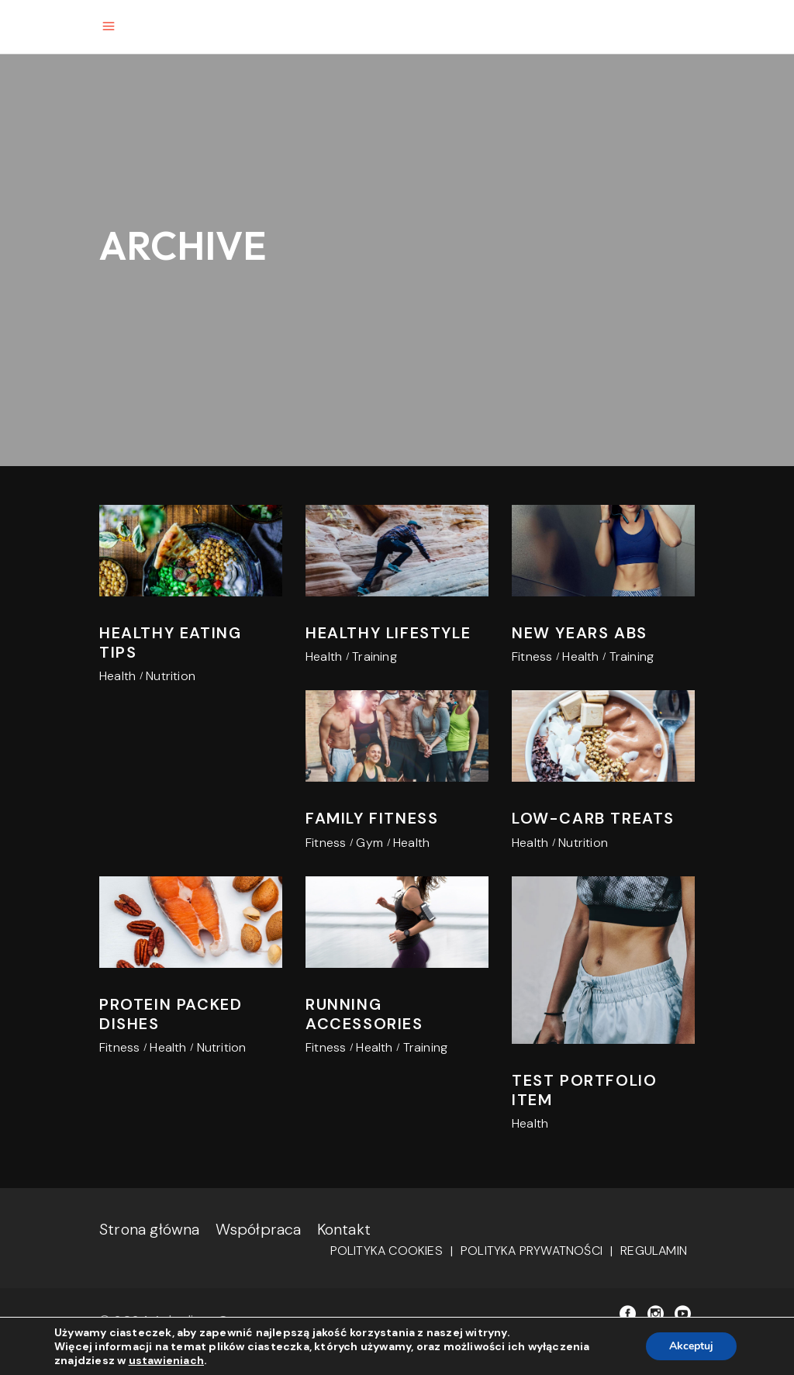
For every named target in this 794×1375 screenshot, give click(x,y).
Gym (369, 842)
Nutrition (170, 676)
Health (117, 676)
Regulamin (653, 1250)
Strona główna (149, 1229)
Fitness (532, 656)
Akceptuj (691, 1346)
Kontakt (344, 1229)
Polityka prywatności (531, 1250)
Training (374, 656)
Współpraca (259, 1229)
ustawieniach (166, 1360)
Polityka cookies (386, 1250)
